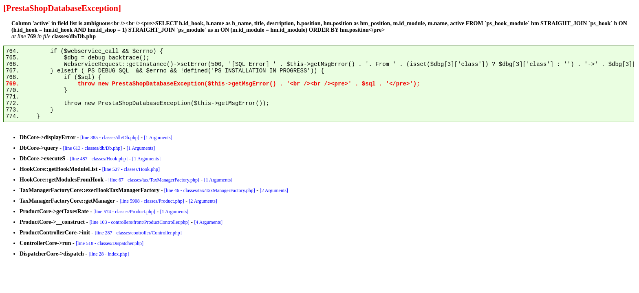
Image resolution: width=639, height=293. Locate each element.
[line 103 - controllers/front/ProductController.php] (139, 222)
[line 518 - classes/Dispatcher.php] (109, 243)
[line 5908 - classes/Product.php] (152, 201)
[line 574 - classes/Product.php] (124, 211)
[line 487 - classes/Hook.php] (99, 159)
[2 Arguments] (274, 190)
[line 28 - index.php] (109, 254)
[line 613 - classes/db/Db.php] (92, 148)
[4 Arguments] (208, 222)
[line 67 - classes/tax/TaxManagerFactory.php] (153, 180)
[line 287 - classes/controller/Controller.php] (138, 233)
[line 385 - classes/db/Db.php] (109, 137)
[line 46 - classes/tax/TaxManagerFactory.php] (209, 190)
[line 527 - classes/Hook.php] (131, 169)
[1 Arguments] (158, 137)
